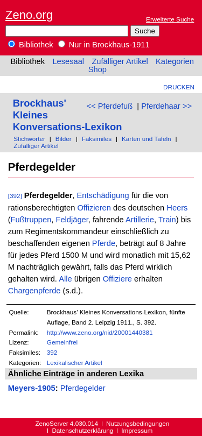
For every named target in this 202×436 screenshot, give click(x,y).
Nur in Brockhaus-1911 (104, 44)
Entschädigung (103, 195)
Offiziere (117, 279)
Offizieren (93, 207)
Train (167, 219)
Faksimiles (97, 138)
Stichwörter (29, 138)
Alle (65, 279)
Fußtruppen (31, 219)
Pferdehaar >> (166, 106)
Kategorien (175, 61)
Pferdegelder (83, 388)
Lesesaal (68, 61)
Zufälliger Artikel (120, 61)
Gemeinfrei (62, 342)
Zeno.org (29, 15)
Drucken (178, 86)
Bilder (63, 138)
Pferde (103, 243)
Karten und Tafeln (146, 138)
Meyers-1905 (31, 388)
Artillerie (140, 219)
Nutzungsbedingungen (137, 423)
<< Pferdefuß (110, 106)
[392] (15, 195)
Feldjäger (71, 219)
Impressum (136, 430)
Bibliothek (30, 44)
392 (52, 352)
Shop (97, 69)
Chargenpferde (34, 290)
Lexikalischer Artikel (74, 362)
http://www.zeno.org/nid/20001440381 (100, 332)
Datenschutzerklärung (82, 430)
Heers (176, 207)
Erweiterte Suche (170, 19)
